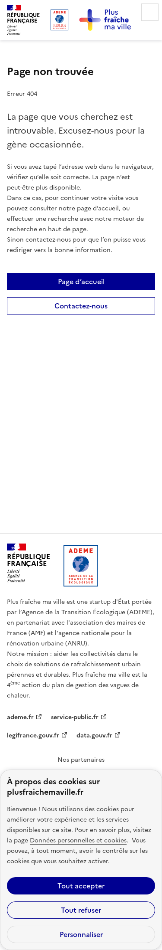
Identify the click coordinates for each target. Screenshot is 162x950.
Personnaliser (81, 934)
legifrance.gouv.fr (33, 735)
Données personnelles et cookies (78, 840)
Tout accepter (81, 886)
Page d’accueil (81, 281)
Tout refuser (81, 910)
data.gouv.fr (94, 735)
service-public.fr (74, 717)
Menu (150, 12)
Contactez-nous (81, 306)
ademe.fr (20, 717)
